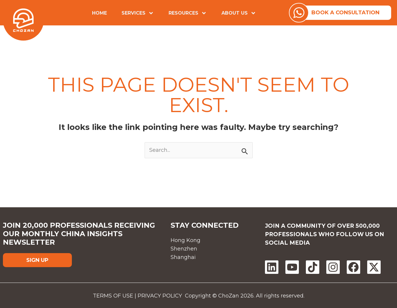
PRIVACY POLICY (165, 295)
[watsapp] (303, 12)
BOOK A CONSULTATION (347, 12)
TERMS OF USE (119, 295)
